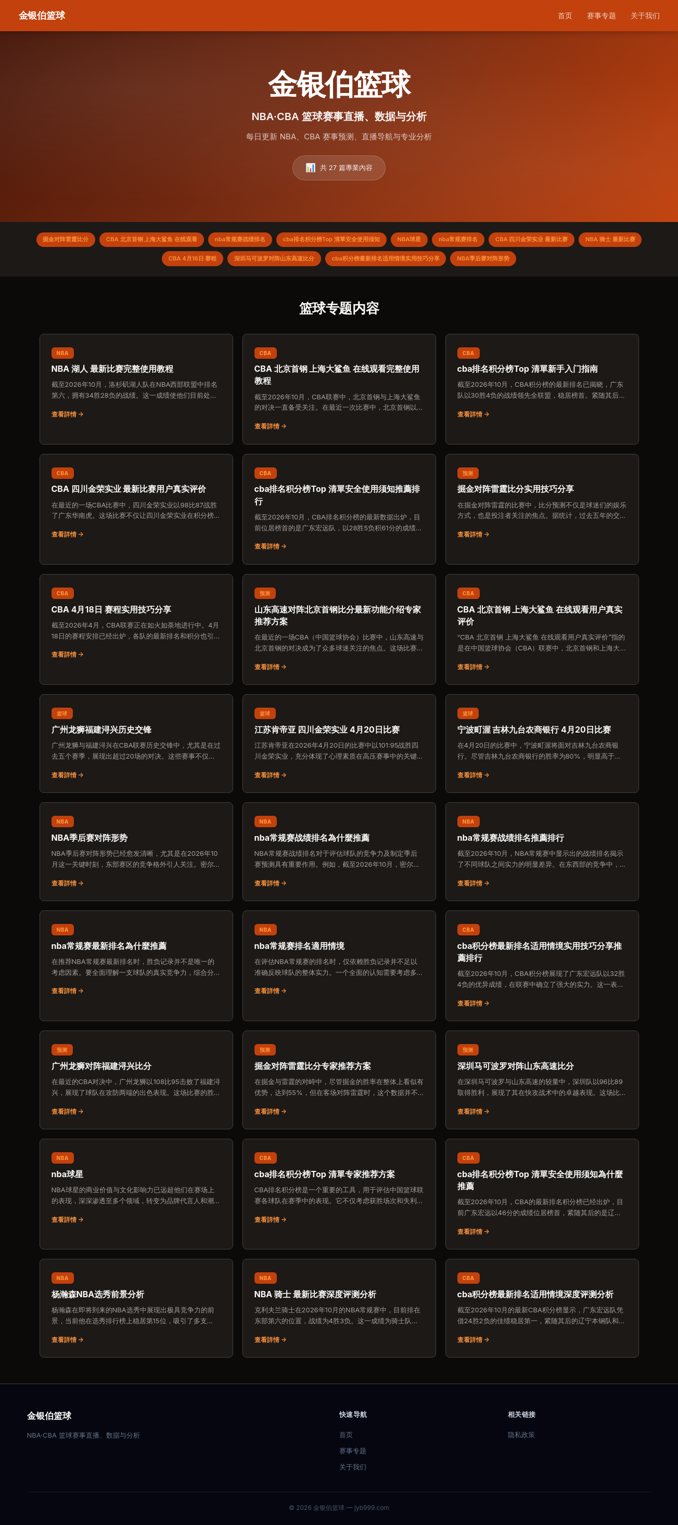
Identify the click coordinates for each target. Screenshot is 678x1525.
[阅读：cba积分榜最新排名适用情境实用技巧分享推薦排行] (542, 970)
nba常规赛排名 (509, 241)
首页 (565, 15)
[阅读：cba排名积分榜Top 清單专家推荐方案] (339, 1193)
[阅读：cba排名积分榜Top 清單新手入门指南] (542, 388)
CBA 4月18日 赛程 (214, 262)
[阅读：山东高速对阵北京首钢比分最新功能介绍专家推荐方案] (339, 634)
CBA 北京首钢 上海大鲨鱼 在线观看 (169, 241)
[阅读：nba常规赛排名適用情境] (339, 964)
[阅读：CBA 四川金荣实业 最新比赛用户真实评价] (136, 508)
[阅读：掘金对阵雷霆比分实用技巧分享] (542, 508)
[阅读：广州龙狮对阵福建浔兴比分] (136, 1084)
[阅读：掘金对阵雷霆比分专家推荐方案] (339, 1084)
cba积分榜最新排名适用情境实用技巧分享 (428, 262)
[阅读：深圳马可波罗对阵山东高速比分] (542, 1084)
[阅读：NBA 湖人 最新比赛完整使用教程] (136, 388)
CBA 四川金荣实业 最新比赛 (590, 241)
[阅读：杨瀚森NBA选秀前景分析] (136, 1313)
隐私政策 (521, 1434)
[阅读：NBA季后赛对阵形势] (136, 856)
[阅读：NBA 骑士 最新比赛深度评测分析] (339, 1313)
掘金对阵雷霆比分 (73, 241)
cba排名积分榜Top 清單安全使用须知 (367, 241)
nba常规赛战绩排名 (266, 241)
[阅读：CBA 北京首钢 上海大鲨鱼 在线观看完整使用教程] (339, 394)
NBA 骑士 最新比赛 (140, 262)
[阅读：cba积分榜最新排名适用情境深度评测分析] (542, 1313)
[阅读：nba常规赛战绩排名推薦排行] (542, 856)
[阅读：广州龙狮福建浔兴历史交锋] (136, 748)
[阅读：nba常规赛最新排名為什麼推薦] (136, 964)
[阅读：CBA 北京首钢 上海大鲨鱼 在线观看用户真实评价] (542, 634)
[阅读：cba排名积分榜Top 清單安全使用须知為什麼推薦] (542, 1199)
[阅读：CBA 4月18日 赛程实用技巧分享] (136, 628)
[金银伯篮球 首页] (42, 15)
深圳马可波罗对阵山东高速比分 (305, 262)
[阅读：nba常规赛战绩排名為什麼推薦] (339, 856)
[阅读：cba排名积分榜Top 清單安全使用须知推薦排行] (339, 514)
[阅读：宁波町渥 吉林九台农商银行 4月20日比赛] (542, 748)
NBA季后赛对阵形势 (536, 262)
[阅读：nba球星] (136, 1193)
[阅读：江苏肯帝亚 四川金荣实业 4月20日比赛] (339, 748)
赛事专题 (601, 15)
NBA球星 (454, 241)
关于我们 (645, 15)
